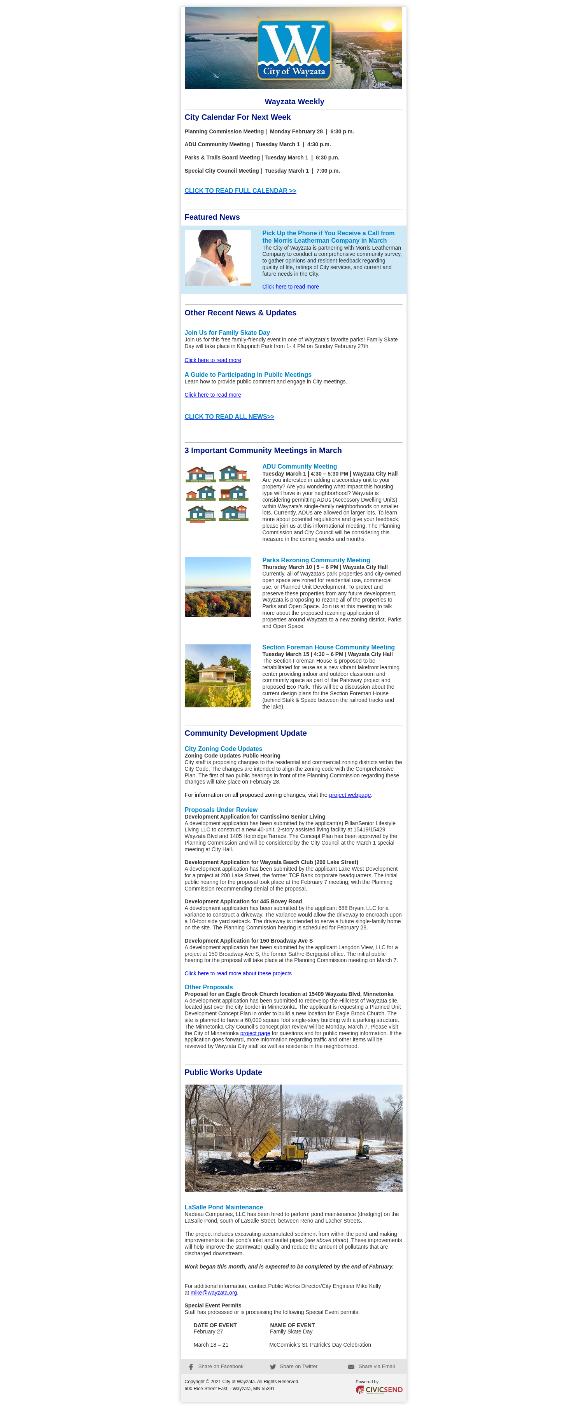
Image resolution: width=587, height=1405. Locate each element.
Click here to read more (291, 286)
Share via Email (371, 1366)
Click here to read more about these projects (238, 973)
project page (255, 1033)
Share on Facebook (216, 1366)
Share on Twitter (294, 1366)
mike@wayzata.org (214, 1293)
